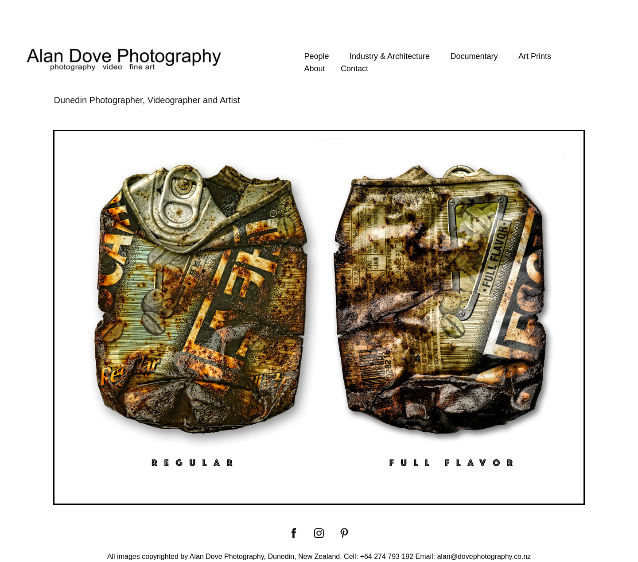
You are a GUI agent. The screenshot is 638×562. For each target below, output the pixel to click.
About (314, 68)
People (316, 56)
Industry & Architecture (390, 56)
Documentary (474, 56)
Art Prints (534, 56)
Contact (354, 68)
